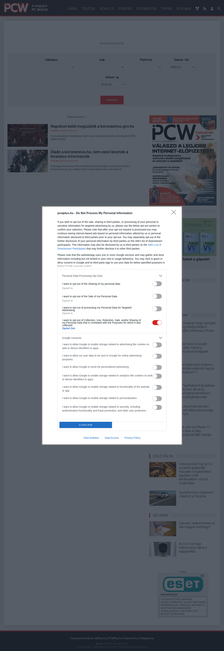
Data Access (112, 437)
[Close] (174, 213)
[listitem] (112, 276)
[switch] (157, 283)
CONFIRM (86, 425)
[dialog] (112, 325)
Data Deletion (91, 437)
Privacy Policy (132, 437)
